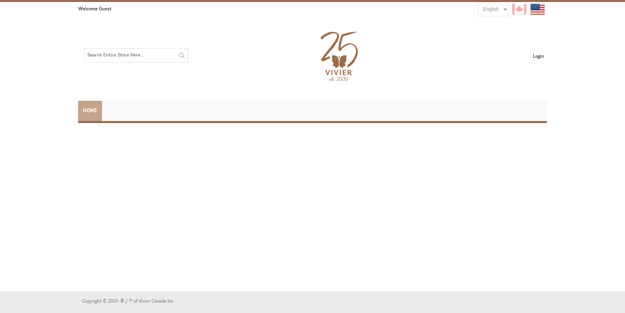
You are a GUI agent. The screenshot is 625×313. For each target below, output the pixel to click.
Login (538, 56)
